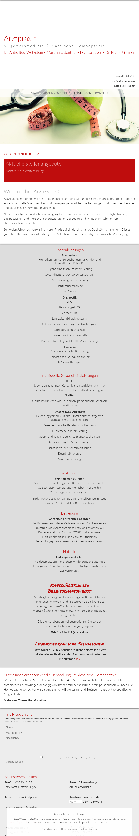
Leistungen (82, 93)
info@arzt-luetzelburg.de (123, 80)
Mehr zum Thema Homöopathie (25, 700)
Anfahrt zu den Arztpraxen (22, 797)
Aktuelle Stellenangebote (33, 163)
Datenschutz (31, 807)
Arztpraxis (20, 38)
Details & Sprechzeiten (124, 85)
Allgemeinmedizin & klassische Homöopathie (55, 46)
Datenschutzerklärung (52, 758)
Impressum (19, 807)
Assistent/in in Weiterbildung (25, 171)
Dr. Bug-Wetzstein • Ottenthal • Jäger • (69, 52)
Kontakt (101, 93)
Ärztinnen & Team (56, 93)
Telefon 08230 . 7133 (125, 76)
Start (35, 93)
